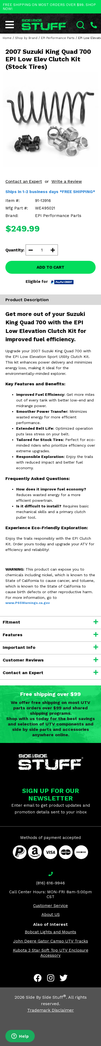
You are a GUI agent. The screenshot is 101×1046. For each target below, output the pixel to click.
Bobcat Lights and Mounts (50, 932)
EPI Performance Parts (58, 38)
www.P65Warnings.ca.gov (27, 603)
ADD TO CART (50, 267)
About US (50, 914)
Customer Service (50, 905)
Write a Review (66, 181)
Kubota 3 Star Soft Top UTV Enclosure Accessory (50, 953)
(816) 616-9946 (50, 883)
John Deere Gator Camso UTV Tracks (50, 941)
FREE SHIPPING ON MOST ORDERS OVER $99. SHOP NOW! (49, 7)
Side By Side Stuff (46, 997)
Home (7, 38)
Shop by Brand (26, 38)
